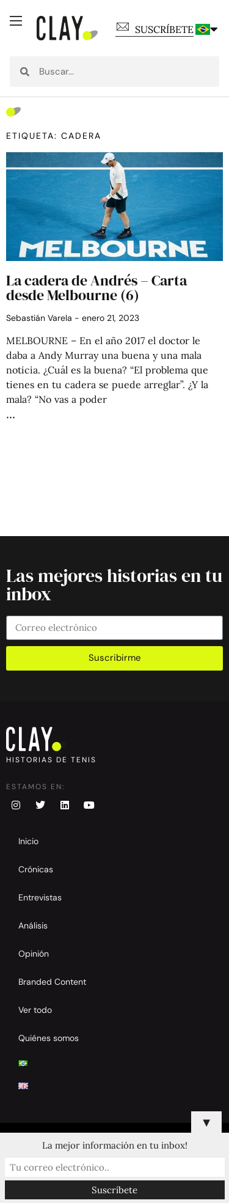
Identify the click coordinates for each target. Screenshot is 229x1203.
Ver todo (35, 1009)
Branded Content (52, 981)
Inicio (28, 841)
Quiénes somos (48, 1037)
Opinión (33, 953)
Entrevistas (40, 897)
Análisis (33, 925)
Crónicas (35, 869)
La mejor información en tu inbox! (114, 1145)
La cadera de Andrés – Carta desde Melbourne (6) (96, 287)
